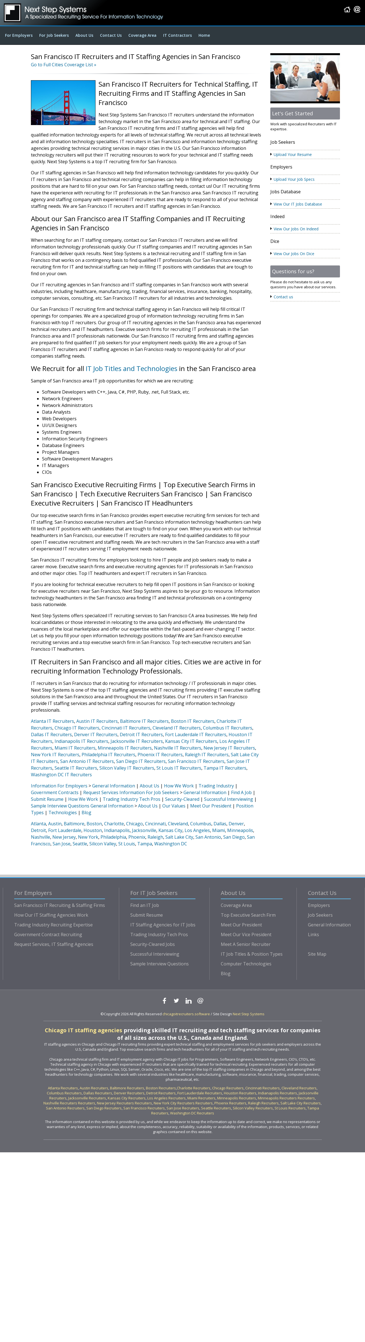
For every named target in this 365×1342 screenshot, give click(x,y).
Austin (55, 824)
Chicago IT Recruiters (77, 728)
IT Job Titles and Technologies (131, 368)
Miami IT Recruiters (75, 748)
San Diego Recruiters (104, 1108)
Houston (93, 830)
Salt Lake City (179, 837)
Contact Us (111, 35)
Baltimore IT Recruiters (144, 721)
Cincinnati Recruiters (262, 1087)
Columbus (200, 824)
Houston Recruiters (240, 1092)
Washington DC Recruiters (192, 1113)
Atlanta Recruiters (63, 1087)
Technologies (62, 812)
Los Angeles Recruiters (166, 1098)
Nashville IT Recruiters (177, 748)
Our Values (173, 806)
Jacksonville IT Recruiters (137, 741)
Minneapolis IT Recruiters (125, 748)
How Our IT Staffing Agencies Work (51, 915)
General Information (113, 786)
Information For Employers (59, 786)
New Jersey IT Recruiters (229, 748)
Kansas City (170, 830)
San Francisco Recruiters (144, 1108)
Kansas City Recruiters (127, 1098)
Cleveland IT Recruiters (177, 728)
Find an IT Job (144, 905)
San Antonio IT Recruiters (87, 761)
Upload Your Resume (293, 154)
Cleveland (178, 824)
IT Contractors (177, 35)
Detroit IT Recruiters (141, 734)
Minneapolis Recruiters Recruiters (286, 1098)
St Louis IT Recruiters (178, 768)
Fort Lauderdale (64, 830)
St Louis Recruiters (290, 1108)
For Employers (19, 35)
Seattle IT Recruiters (76, 768)
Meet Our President (210, 806)
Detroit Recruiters (161, 1092)
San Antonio (208, 837)
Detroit (38, 830)
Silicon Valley (102, 844)
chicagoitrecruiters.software (186, 1013)
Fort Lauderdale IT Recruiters (195, 734)
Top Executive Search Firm (248, 915)
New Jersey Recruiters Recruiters (124, 1103)
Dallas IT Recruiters (51, 734)
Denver (236, 824)
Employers (319, 905)
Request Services (100, 792)
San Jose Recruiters (182, 1108)
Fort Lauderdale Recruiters (199, 1092)
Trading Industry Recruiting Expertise (53, 925)
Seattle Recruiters (216, 1108)
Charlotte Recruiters (193, 1087)
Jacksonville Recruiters (87, 1098)
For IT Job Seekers (154, 893)
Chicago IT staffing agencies (83, 1030)
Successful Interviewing (228, 799)
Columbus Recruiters (64, 1092)
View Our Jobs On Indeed (296, 228)
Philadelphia (113, 837)
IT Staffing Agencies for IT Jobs (162, 925)
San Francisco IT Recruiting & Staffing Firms (59, 905)
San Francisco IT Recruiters (196, 761)
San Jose (61, 844)
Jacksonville (144, 830)
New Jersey (64, 837)
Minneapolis (240, 830)
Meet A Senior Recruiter (246, 944)
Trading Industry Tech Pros (131, 799)
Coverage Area (142, 35)
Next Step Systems (248, 1013)
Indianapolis (117, 830)
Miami (218, 830)
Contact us (283, 296)
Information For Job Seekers (149, 792)
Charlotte (114, 824)
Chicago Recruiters (228, 1087)
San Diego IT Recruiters (141, 761)
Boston (94, 824)
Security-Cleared (182, 799)
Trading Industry (216, 786)
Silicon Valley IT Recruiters (126, 768)
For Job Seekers (54, 35)
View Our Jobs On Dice (294, 253)
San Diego (234, 837)
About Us (84, 35)
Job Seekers (320, 915)
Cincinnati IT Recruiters (126, 728)
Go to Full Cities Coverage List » (63, 65)
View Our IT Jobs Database (298, 204)
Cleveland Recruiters (299, 1087)
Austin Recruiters (94, 1087)
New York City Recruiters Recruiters (183, 1103)
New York (88, 837)
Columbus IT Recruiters (227, 728)
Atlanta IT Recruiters (52, 721)
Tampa (144, 844)
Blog (86, 812)
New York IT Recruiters (55, 754)
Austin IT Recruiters (97, 721)
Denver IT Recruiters (95, 734)
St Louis (126, 844)
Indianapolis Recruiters (277, 1092)
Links (313, 934)
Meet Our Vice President (246, 934)
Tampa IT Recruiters (225, 768)
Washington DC (170, 844)
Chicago (134, 824)
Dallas (220, 824)
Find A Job (241, 792)
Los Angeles (197, 830)
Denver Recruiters (129, 1092)
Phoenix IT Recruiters (160, 754)
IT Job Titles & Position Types (252, 954)
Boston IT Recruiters (192, 721)
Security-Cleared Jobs (152, 944)
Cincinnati (155, 824)
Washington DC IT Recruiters (61, 775)
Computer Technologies (246, 964)
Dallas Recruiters (98, 1092)
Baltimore (74, 824)
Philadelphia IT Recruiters (108, 754)
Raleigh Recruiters (263, 1103)
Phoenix (136, 837)
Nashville (40, 837)
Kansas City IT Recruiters (191, 741)
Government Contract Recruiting (48, 934)
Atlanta (38, 824)
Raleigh (155, 837)
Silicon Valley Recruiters (253, 1108)
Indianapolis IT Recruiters (81, 741)
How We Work (179, 786)
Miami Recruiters (201, 1098)
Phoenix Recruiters (230, 1103)
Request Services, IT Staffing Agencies (53, 944)
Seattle (80, 844)
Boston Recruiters (161, 1087)
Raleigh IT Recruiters (207, 754)
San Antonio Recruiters (65, 1108)
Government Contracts (55, 792)
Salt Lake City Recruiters (300, 1103)
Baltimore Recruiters (127, 1087)
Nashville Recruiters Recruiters (69, 1103)
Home (204, 35)
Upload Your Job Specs (294, 179)
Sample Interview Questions (60, 806)
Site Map (317, 954)
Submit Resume (47, 799)
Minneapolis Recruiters (236, 1098)
